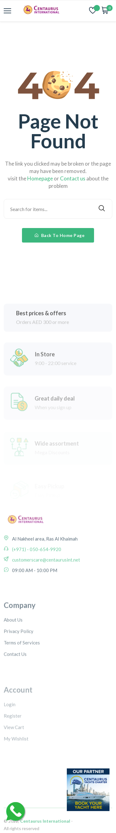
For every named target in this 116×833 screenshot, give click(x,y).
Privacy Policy (18, 650)
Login (9, 724)
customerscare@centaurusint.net (45, 571)
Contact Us (15, 673)
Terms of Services (22, 662)
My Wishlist (16, 759)
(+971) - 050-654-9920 (36, 561)
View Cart (14, 747)
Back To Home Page (60, 235)
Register (13, 736)
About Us (13, 639)
